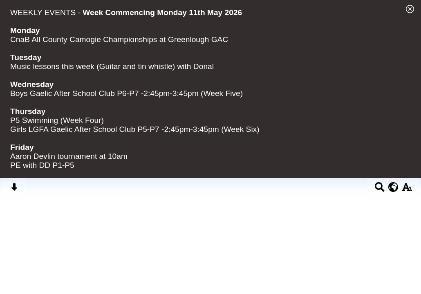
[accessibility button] (407, 189)
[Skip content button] (14, 189)
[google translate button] (393, 187)
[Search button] (379, 189)
